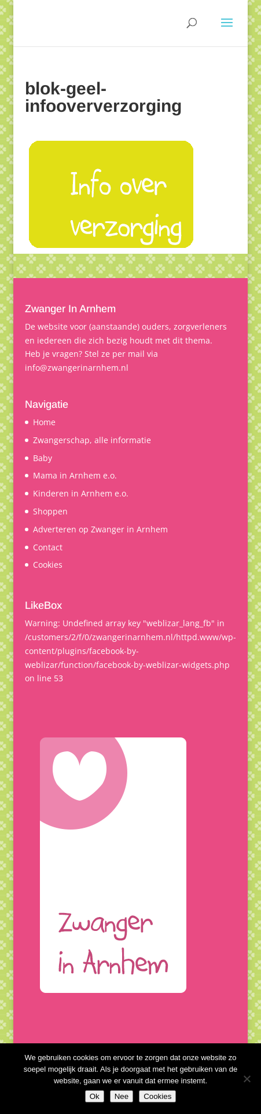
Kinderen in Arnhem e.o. (80, 493)
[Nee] (246, 1078)
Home (44, 422)
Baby (42, 457)
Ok (95, 1096)
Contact (48, 547)
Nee (121, 1096)
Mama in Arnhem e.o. (75, 475)
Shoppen (50, 511)
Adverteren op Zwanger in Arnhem (100, 529)
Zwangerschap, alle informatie (92, 439)
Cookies (48, 564)
